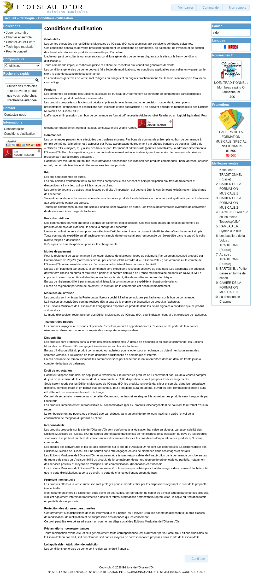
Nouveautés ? (222, 55)
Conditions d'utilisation (55, 18)
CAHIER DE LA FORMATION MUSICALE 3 (230, 287)
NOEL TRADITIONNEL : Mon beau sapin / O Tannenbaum (231, 87)
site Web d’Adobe (125, 128)
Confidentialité (14, 129)
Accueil (10, 18)
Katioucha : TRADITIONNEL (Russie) (231, 174)
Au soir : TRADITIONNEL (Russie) (231, 259)
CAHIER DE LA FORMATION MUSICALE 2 (230, 202)
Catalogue (27, 18)
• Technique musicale (19, 47)
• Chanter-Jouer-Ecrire (20, 42)
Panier (217, 26)
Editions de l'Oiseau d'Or (138, 567)
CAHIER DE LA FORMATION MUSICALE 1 (230, 188)
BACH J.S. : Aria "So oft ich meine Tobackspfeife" (234, 217)
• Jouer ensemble (16, 32)
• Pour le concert (15, 51)
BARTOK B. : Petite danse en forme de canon (233, 273)
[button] (184, 7)
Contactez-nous (15, 114)
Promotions (221, 105)
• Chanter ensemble (18, 37)
